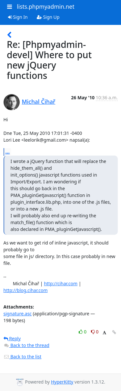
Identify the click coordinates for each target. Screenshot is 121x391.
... (7, 151)
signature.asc (18, 313)
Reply (12, 338)
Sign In (18, 17)
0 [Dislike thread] (95, 332)
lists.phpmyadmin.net (45, 6)
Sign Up (48, 17)
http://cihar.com (60, 283)
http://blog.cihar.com (26, 290)
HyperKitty (62, 382)
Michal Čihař (38, 101)
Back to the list (23, 356)
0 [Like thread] (83, 332)
